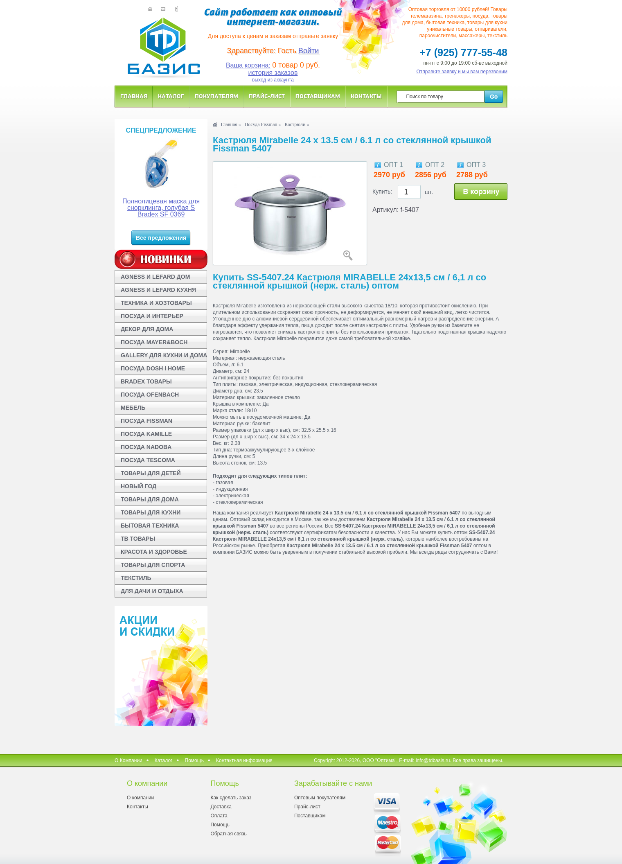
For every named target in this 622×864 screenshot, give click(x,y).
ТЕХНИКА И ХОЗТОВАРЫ (156, 303)
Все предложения (161, 238)
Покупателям (216, 96)
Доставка (221, 807)
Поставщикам (317, 96)
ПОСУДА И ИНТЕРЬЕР (152, 316)
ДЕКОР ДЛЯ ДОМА (147, 329)
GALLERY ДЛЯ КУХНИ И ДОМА (164, 355)
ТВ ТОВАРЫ (138, 538)
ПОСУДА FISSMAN (146, 420)
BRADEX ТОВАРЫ (146, 381)
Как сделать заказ (230, 798)
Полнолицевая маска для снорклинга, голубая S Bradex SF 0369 (161, 208)
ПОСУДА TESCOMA (148, 460)
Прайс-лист (267, 96)
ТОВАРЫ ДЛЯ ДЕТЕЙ (151, 473)
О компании (140, 798)
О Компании (128, 760)
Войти (308, 51)
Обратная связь (228, 834)
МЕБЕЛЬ (133, 407)
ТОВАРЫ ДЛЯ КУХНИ (150, 512)
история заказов (273, 72)
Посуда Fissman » (263, 124)
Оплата (218, 816)
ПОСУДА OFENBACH (150, 394)
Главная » (231, 124)
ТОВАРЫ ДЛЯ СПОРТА (153, 565)
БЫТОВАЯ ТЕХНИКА (150, 525)
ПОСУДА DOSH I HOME (153, 368)
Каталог (171, 96)
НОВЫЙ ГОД (138, 486)
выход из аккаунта (273, 80)
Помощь (194, 760)
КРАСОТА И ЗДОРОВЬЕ (154, 551)
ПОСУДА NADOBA (146, 447)
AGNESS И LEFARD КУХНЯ (158, 289)
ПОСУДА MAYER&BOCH (154, 342)
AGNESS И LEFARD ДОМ (155, 276)
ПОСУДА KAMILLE (146, 434)
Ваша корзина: (248, 65)
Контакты (366, 96)
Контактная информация (244, 760)
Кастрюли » (296, 124)
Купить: (382, 191)
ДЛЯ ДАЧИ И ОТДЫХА (152, 591)
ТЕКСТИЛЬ (136, 578)
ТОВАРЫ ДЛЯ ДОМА (150, 499)
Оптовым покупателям (319, 798)
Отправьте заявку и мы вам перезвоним (462, 71)
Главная (133, 96)
